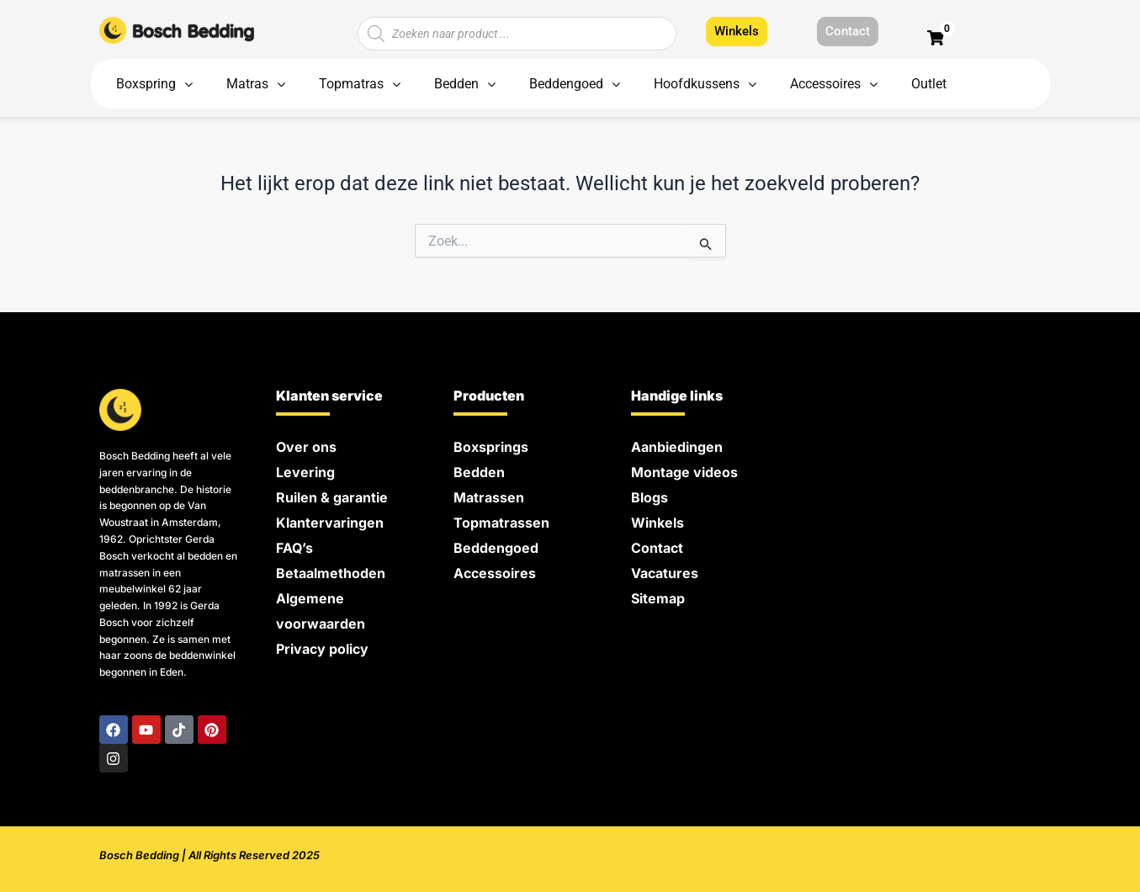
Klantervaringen (330, 522)
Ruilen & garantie (332, 497)
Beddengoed (495, 547)
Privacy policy (322, 648)
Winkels (657, 522)
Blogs (649, 497)
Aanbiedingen (677, 446)
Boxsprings (490, 446)
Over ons (306, 446)
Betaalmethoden (330, 573)
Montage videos (684, 472)
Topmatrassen (501, 522)
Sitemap (658, 598)
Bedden (479, 472)
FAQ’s (294, 547)
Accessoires (494, 573)
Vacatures (664, 573)
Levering (305, 472)
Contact (657, 547)
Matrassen (488, 497)
